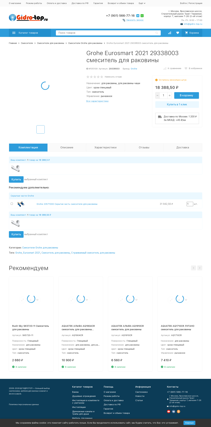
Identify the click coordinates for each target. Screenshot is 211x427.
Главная (13, 43)
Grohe (134, 68)
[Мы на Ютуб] (168, 411)
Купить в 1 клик (177, 104)
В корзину (186, 95)
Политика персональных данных (24, 404)
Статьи (139, 400)
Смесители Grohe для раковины (85, 43)
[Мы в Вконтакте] (173, 411)
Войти (183, 3)
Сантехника (141, 392)
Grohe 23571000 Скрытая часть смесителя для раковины (67, 204)
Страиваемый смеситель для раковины (93, 252)
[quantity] (163, 95)
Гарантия (98, 3)
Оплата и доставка (57, 3)
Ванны (75, 392)
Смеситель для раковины (56, 252)
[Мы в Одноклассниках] (178, 411)
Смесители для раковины (50, 43)
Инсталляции (79, 407)
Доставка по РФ (80, 3)
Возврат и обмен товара (121, 3)
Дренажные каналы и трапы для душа (83, 412)
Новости (139, 396)
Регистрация (195, 3)
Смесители (27, 43)
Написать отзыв (113, 77)
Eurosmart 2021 (31, 252)
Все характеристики (97, 101)
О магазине (15, 3)
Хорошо (189, 423)
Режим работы (34, 3)
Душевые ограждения (84, 396)
